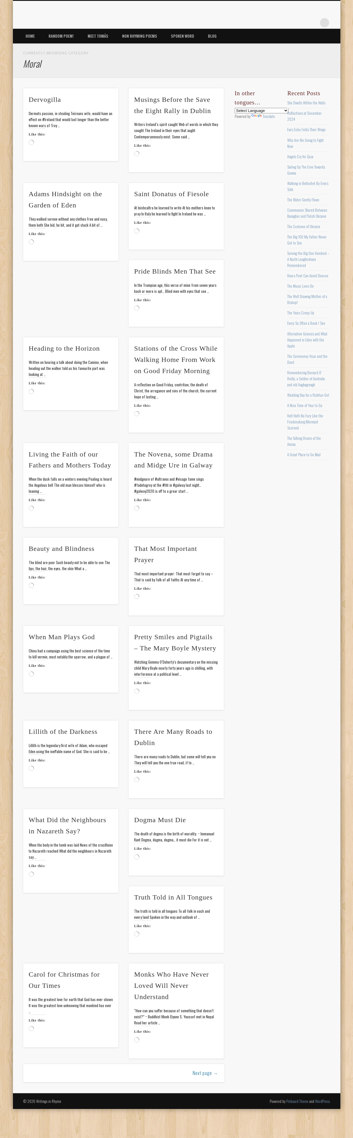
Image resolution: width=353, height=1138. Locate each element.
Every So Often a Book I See (306, 323)
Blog (212, 36)
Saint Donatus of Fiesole (171, 194)
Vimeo (301, 22)
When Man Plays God (62, 637)
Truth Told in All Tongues (173, 897)
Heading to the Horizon (64, 348)
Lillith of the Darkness (63, 731)
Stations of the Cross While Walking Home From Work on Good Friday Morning (176, 360)
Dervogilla (45, 99)
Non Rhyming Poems (139, 36)
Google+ (312, 22)
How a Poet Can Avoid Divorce (307, 275)
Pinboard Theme (297, 1101)
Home (30, 36)
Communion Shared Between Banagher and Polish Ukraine (307, 213)
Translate (263, 116)
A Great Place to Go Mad (304, 454)
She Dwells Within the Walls (306, 103)
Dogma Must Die (160, 820)
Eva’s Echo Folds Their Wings (306, 129)
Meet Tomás (98, 36)
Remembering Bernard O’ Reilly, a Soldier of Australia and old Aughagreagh (306, 378)
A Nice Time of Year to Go (304, 405)
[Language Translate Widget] (261, 110)
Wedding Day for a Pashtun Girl (308, 395)
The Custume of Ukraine (303, 226)
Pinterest (289, 22)
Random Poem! (61, 36)
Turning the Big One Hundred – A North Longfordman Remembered (308, 259)
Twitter (277, 22)
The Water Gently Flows (303, 200)
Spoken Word (182, 36)
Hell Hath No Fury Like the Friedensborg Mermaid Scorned (305, 422)
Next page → (205, 1073)
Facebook (265, 22)
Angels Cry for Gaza (300, 156)
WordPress (322, 1101)
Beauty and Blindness (61, 548)
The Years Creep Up (300, 313)
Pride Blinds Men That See (175, 271)
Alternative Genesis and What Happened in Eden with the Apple (307, 340)
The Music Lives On (300, 286)
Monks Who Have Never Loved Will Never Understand (171, 985)
